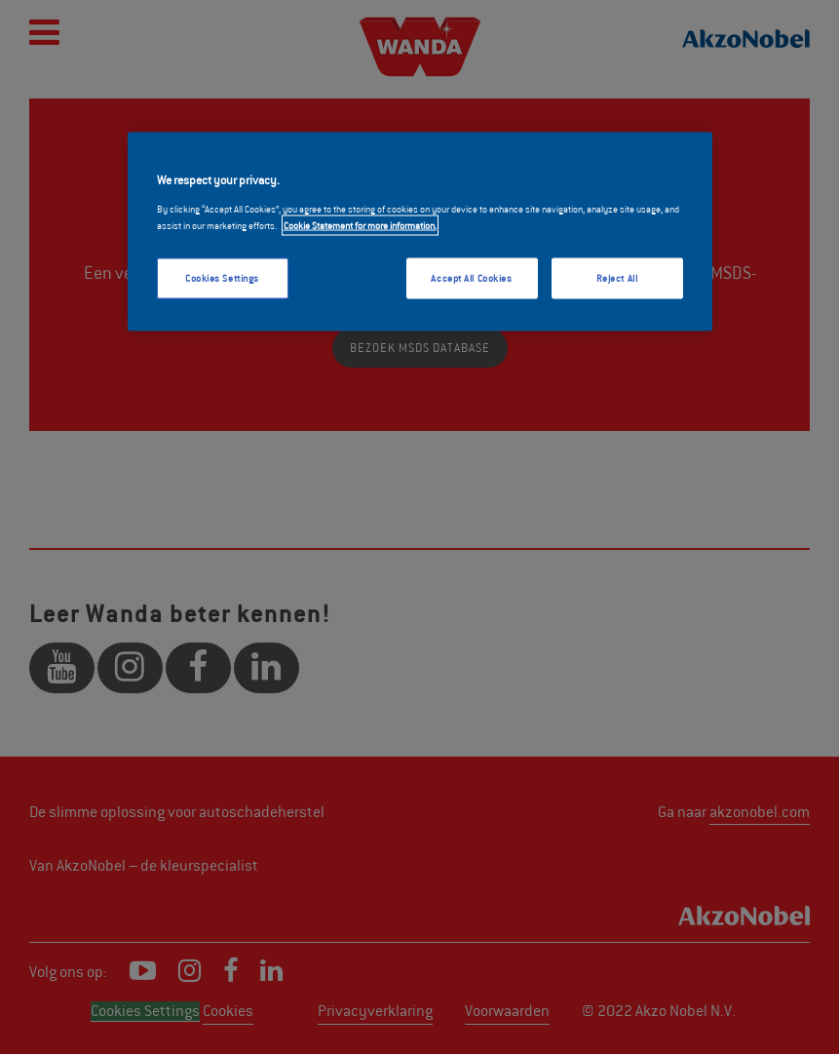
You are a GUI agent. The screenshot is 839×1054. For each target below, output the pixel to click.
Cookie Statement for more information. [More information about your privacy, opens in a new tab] (360, 224)
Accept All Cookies (471, 277)
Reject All (617, 277)
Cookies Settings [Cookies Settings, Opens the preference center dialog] (222, 277)
